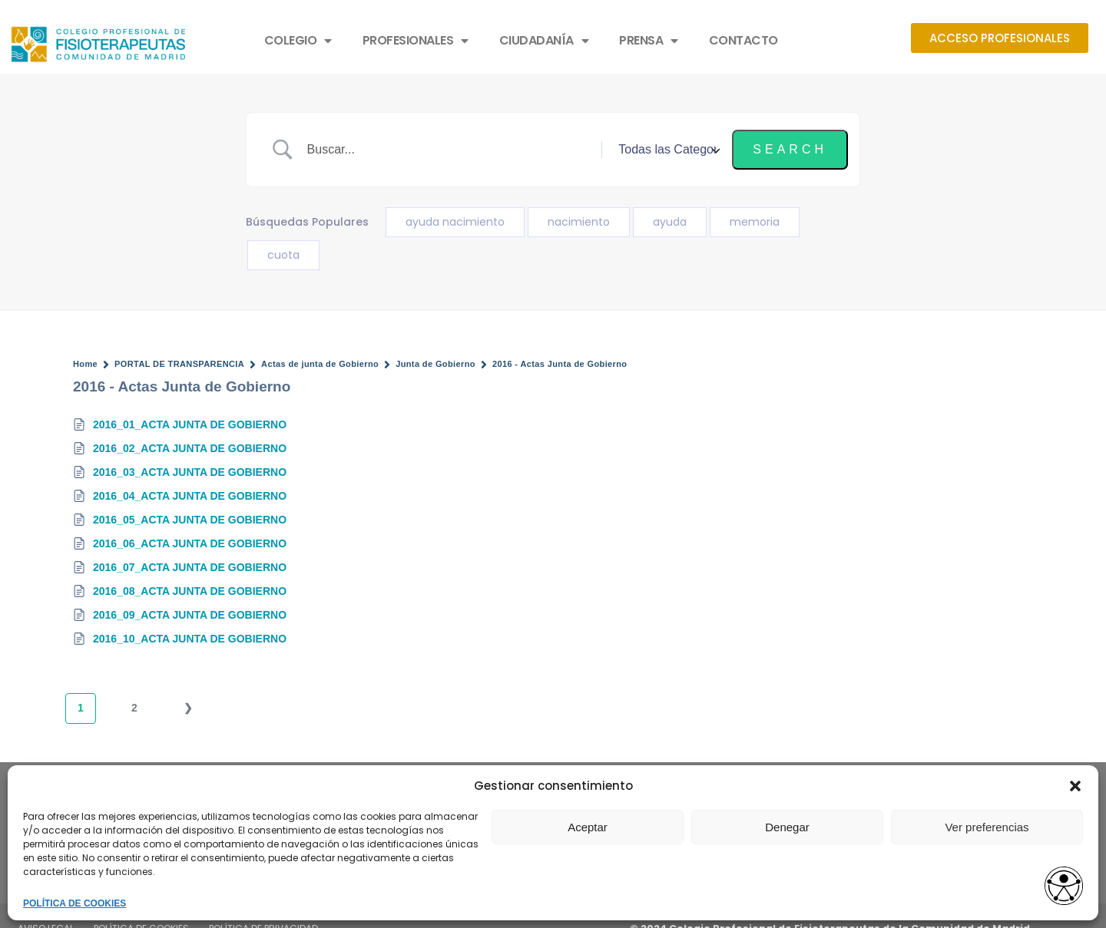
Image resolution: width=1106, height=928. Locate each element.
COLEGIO (298, 40)
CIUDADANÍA (544, 40)
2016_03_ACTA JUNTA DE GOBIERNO (189, 472)
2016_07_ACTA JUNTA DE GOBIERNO (189, 567)
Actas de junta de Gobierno (320, 363)
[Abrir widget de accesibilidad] (1064, 887)
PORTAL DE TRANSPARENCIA (179, 363)
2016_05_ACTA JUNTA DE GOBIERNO (189, 520)
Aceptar (588, 827)
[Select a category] (666, 149)
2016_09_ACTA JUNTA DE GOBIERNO (189, 615)
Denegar (787, 827)
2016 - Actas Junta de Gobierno (560, 363)
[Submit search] (790, 150)
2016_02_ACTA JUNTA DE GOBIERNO (189, 448)
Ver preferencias (986, 827)
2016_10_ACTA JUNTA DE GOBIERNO (189, 638)
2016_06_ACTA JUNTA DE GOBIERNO (189, 543)
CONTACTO (743, 40)
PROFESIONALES (416, 40)
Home (85, 363)
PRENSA (648, 40)
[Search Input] (449, 150)
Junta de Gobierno (435, 363)
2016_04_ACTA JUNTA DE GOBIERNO (189, 496)
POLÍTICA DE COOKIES (74, 903)
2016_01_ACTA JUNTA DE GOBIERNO (189, 424)
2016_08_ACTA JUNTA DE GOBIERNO (189, 591)
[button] (1075, 786)
